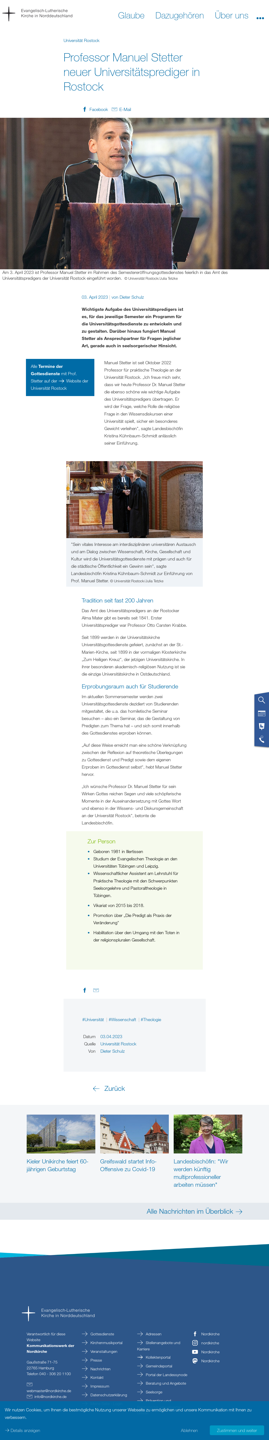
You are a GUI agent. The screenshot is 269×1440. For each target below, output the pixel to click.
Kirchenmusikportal (106, 1342)
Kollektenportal (158, 1357)
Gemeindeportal (158, 1366)
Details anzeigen (25, 1430)
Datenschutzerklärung (108, 1395)
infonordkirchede (50, 1396)
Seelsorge (153, 1392)
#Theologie (151, 1019)
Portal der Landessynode (166, 1374)
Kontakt (97, 1377)
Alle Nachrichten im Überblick (190, 1211)
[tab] (261, 702)
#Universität (93, 1019)
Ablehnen (189, 1430)
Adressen (153, 1334)
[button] (260, 15)
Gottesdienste (102, 1334)
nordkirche (210, 1343)
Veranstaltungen (103, 1351)
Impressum (99, 1386)
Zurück (115, 1088)
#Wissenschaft (123, 1019)
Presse (96, 1360)
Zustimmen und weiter (237, 1430)
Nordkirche (210, 1334)
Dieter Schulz (132, 297)
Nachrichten (100, 1369)
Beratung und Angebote (165, 1383)
